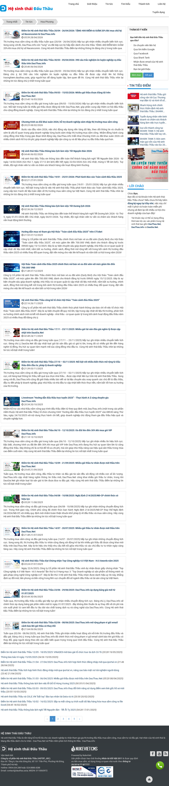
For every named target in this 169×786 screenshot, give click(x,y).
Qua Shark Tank (140, 57)
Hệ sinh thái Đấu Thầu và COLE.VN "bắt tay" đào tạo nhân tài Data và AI (37, 696)
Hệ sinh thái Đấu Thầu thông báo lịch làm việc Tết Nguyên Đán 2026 (57, 151)
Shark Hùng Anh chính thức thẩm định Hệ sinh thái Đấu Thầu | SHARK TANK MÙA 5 (152, 108)
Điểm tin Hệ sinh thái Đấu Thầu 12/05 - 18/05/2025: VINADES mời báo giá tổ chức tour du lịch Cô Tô (51, 652)
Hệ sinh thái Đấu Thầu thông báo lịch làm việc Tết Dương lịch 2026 (56, 206)
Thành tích (144, 4)
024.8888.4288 (33, 767)
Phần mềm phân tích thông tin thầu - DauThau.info (71, 741)
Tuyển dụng (158, 12)
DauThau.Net (154, 224)
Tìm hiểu (125, 4)
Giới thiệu (92, 4)
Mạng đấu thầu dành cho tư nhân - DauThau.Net (23, 741)
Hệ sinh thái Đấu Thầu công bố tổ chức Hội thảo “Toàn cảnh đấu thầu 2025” (61, 300)
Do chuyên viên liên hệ (143, 45)
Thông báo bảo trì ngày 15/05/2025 (19, 657)
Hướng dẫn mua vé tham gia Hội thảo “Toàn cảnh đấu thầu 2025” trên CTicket (62, 231)
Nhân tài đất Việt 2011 (112, 758)
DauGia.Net (152, 227)
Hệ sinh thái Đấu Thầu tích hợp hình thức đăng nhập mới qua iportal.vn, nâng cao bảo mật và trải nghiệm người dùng (60, 670)
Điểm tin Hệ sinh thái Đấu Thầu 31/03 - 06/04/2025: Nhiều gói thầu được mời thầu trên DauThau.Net (51, 678)
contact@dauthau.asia (17, 770)
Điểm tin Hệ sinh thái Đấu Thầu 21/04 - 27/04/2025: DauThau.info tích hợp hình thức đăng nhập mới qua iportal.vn (59, 662)
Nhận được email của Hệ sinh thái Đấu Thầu (146, 63)
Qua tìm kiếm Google (142, 49)
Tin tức (109, 4)
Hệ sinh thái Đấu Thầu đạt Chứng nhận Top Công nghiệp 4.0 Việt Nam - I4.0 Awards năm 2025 (70, 560)
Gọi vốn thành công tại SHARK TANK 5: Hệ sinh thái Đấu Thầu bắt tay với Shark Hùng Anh (152, 131)
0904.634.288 (14, 767)
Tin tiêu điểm (140, 85)
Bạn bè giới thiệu (140, 69)
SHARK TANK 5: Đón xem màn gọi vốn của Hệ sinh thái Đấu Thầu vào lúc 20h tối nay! (153, 142)
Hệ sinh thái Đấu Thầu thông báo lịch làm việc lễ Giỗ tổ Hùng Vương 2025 (38, 683)
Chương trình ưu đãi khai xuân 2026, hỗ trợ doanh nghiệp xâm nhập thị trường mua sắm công (70, 122)
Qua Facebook (139, 53)
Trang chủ (73, 4)
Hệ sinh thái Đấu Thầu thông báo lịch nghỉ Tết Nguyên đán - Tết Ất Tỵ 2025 (38, 709)
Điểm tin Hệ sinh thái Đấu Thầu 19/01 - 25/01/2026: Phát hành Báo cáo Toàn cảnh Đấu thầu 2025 (72, 177)
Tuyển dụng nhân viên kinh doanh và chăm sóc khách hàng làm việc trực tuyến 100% (153, 119)
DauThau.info (137, 227)
